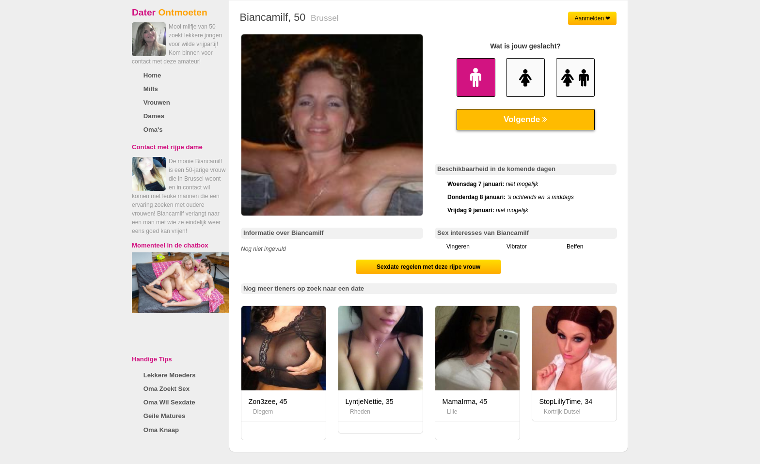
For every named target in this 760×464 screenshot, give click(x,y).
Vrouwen (156, 102)
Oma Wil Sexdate (169, 402)
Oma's (153, 129)
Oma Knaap (161, 429)
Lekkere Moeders (169, 375)
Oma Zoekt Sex (166, 388)
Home (152, 75)
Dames (153, 116)
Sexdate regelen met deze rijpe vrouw (428, 266)
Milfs (150, 89)
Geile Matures (164, 415)
